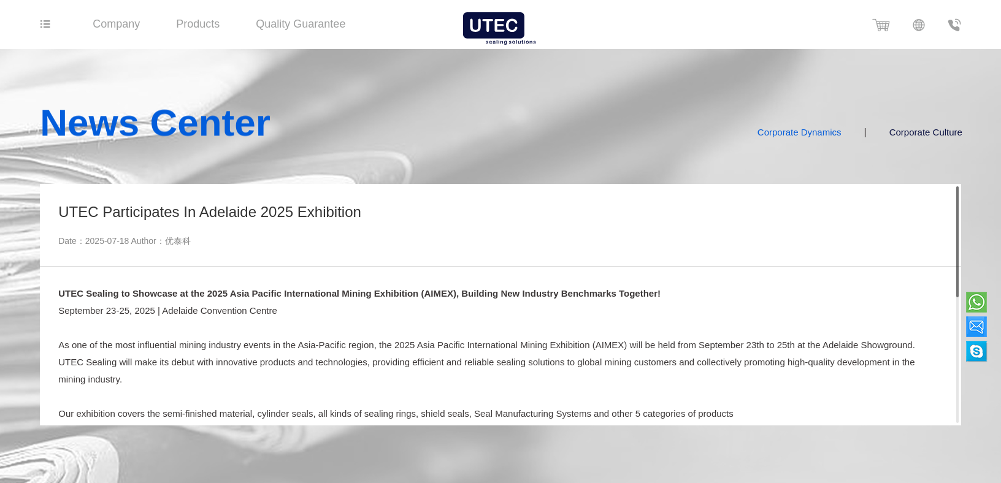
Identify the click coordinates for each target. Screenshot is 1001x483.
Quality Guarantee (300, 24)
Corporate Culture (934, 132)
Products (198, 24)
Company (116, 24)
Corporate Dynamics (809, 132)
